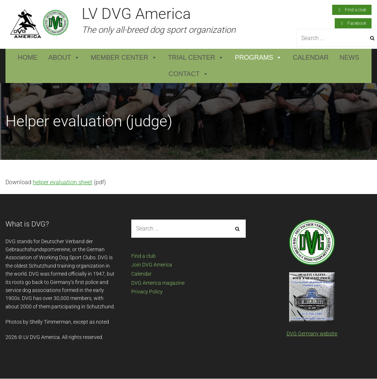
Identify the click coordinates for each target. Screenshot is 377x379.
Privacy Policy (147, 292)
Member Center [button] (124, 58)
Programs (258, 58)
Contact (188, 74)
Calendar (311, 57)
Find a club (143, 256)
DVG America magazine (157, 283)
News (349, 57)
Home (28, 57)
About (64, 58)
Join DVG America (151, 265)
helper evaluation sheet (62, 182)
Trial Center (196, 58)
